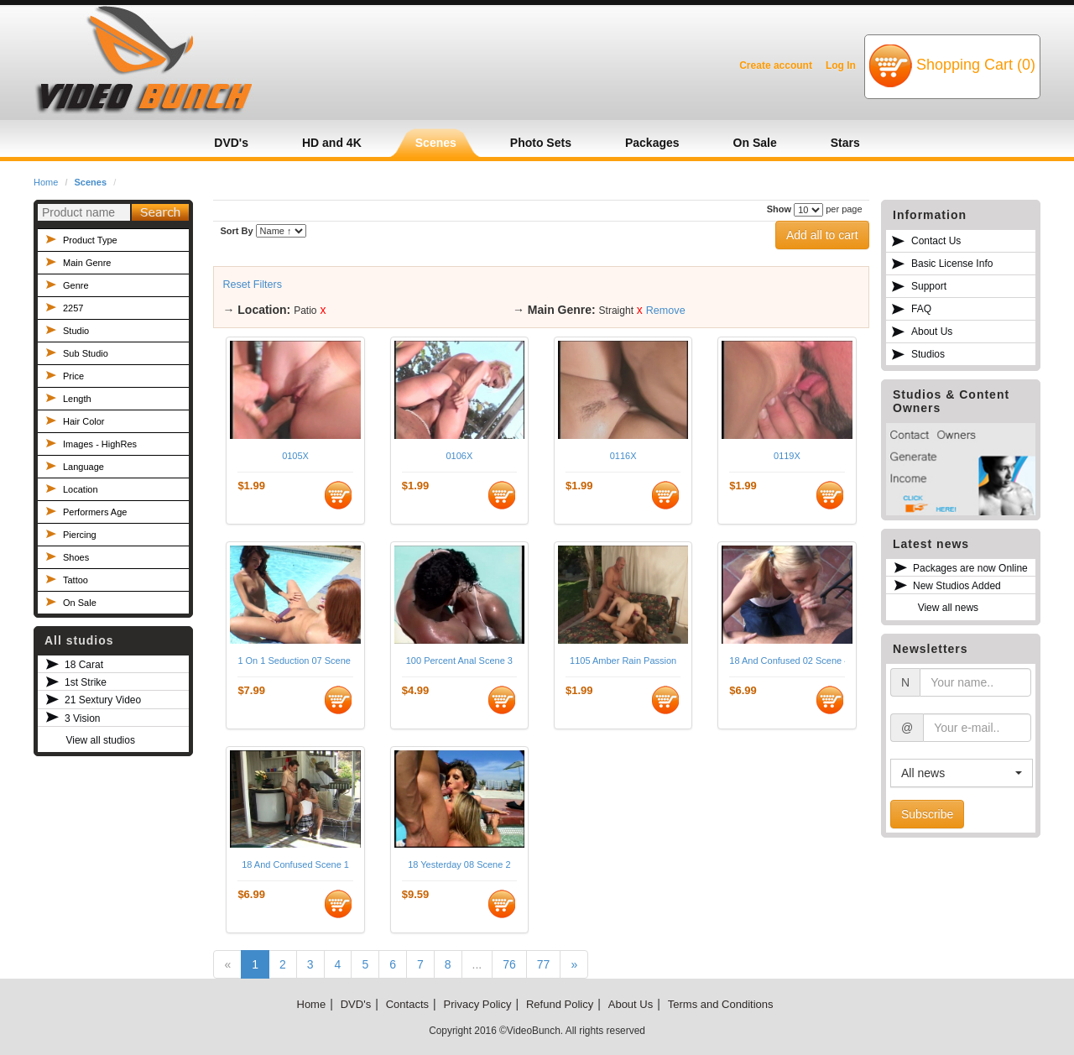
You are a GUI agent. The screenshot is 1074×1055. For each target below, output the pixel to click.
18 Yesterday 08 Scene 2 (459, 864)
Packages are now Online (970, 568)
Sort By (236, 231)
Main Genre (87, 263)
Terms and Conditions (721, 1004)
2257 (73, 308)
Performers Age (95, 512)
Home (46, 182)
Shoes (76, 557)
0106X (459, 456)
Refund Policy (559, 1004)
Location (80, 489)
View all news (948, 608)
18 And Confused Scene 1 (295, 864)
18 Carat (84, 665)
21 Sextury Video (103, 700)
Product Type (90, 240)
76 (509, 964)
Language (83, 467)
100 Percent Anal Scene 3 (459, 660)
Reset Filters (252, 284)
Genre (76, 285)
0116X (623, 456)
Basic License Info (952, 263)
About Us (931, 331)
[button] (961, 773)
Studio (76, 331)
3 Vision (82, 718)
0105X (295, 456)
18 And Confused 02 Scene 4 (786, 660)
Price (73, 376)
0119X (787, 456)
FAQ (921, 309)
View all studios (100, 740)
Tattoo (75, 580)
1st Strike (86, 682)
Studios (928, 354)
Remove (666, 310)
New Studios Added (957, 586)
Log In (841, 65)
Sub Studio (85, 353)
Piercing (79, 535)
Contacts (407, 1004)
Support (928, 286)
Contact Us (936, 241)
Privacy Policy (478, 1004)
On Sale (79, 603)
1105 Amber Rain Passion (623, 660)
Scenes (91, 182)
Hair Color (84, 421)
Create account (775, 65)
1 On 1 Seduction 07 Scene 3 (294, 660)
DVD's (356, 1004)
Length (77, 399)
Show (779, 209)
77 (543, 964)
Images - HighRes (100, 444)
